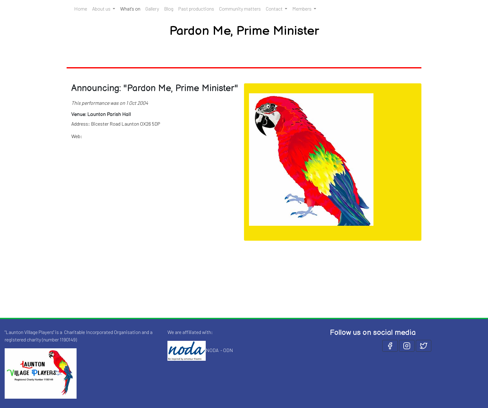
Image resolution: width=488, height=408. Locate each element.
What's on (131, 8)
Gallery (152, 9)
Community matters (240, 9)
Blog (168, 9)
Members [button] (302, 9)
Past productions (196, 9)
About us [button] (101, 9)
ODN (228, 350)
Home (80, 9)
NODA (212, 350)
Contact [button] (275, 9)
